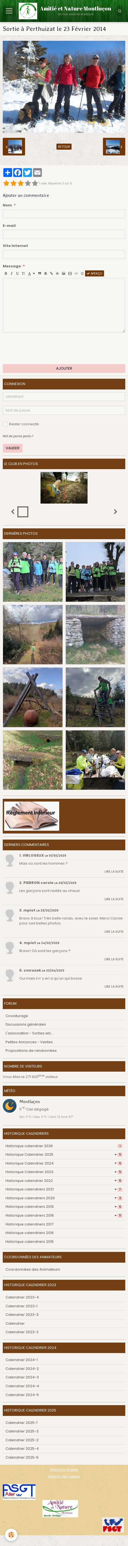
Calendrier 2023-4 (22, 1297)
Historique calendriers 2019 (64, 1206)
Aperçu (94, 273)
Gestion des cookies (64, 1476)
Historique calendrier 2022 (64, 1180)
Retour (64, 146)
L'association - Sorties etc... (30, 1033)
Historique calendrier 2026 (64, 1146)
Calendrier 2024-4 (22, 1386)
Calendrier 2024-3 (22, 1377)
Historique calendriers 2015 (30, 1241)
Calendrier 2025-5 (22, 1457)
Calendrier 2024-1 (22, 1359)
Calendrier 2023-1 (21, 1306)
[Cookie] (11, 1535)
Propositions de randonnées (31, 1050)
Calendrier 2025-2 (22, 1440)
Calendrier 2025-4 (22, 1448)
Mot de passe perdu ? (18, 436)
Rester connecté (21, 424)
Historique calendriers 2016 (30, 1232)
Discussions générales (26, 1024)
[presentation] (44, 348)
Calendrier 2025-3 (22, 1431)
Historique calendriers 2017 (29, 1224)
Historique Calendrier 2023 (64, 1171)
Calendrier (15, 1323)
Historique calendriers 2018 (64, 1215)
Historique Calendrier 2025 (64, 1154)
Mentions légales (64, 1469)
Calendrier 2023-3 (22, 1314)
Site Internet (15, 245)
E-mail (9, 225)
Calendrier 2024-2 (22, 1368)
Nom (7, 205)
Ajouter (64, 368)
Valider (13, 448)
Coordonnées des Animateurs (33, 1269)
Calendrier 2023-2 (22, 1332)
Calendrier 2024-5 (22, 1394)
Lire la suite (114, 871)
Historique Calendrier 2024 (64, 1163)
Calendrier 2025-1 (21, 1422)
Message (12, 266)
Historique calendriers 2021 (64, 1189)
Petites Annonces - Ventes (29, 1042)
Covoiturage (17, 1015)
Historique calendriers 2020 (64, 1198)
